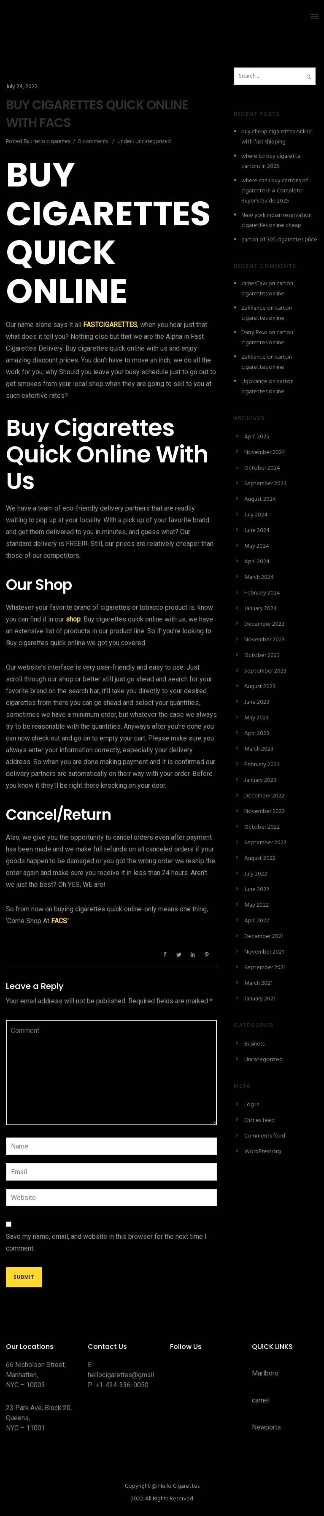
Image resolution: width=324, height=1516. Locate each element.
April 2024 (257, 562)
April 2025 (256, 437)
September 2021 (265, 968)
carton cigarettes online (267, 289)
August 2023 (259, 687)
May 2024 (256, 546)
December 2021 (264, 936)
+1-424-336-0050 (121, 1385)
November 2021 (264, 952)
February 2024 (262, 593)
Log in (251, 1105)
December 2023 (264, 624)
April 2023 (256, 733)
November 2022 (264, 811)
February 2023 (262, 765)
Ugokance (254, 381)
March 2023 (258, 749)
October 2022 (262, 827)
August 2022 (259, 858)
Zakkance (253, 308)
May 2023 (256, 718)
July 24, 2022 (22, 87)
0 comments (93, 141)
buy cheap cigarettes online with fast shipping (276, 137)
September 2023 (265, 671)
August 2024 (260, 499)
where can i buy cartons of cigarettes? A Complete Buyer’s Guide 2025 (274, 191)
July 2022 (255, 874)
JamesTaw (254, 284)
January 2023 (260, 780)
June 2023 (256, 702)
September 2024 (265, 484)
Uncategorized (152, 141)
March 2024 (259, 577)
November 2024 (264, 452)
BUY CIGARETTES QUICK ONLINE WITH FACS (97, 114)
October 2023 (262, 655)
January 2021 (259, 999)
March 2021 (258, 983)
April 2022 (256, 921)
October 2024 (262, 468)
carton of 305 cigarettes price (279, 240)
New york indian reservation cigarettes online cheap (276, 220)
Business (254, 1044)
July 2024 (255, 515)
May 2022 (256, 905)
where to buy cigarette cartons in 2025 (271, 161)
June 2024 (257, 530)
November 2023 (264, 640)
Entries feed (259, 1120)
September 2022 (265, 843)
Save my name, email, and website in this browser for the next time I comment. (106, 1242)
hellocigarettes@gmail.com (128, 1375)
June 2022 (256, 889)
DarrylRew (254, 333)
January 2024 (260, 608)
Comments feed (264, 1136)
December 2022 (264, 796)
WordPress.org (262, 1152)
